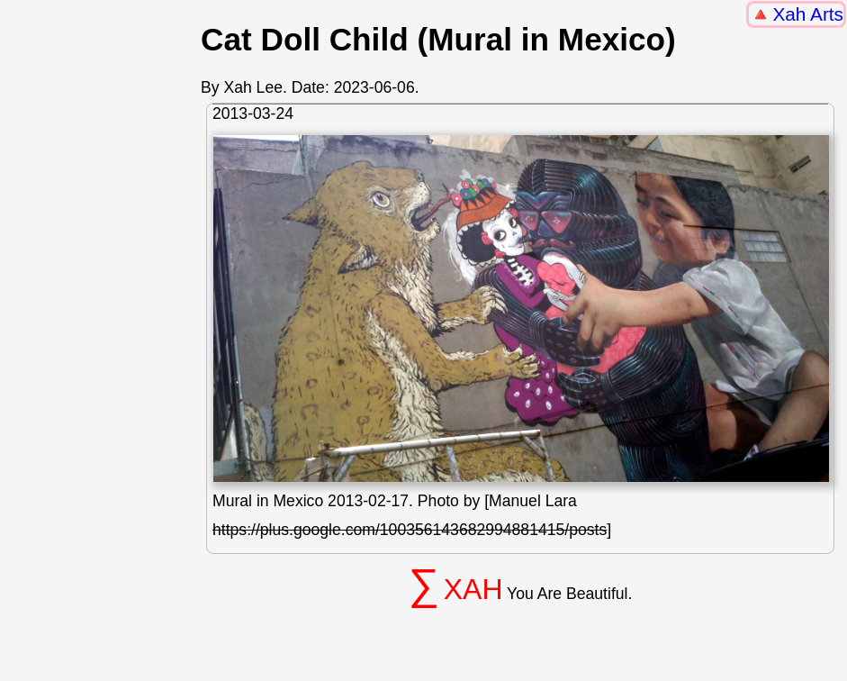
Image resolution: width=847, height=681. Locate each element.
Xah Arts (807, 14)
